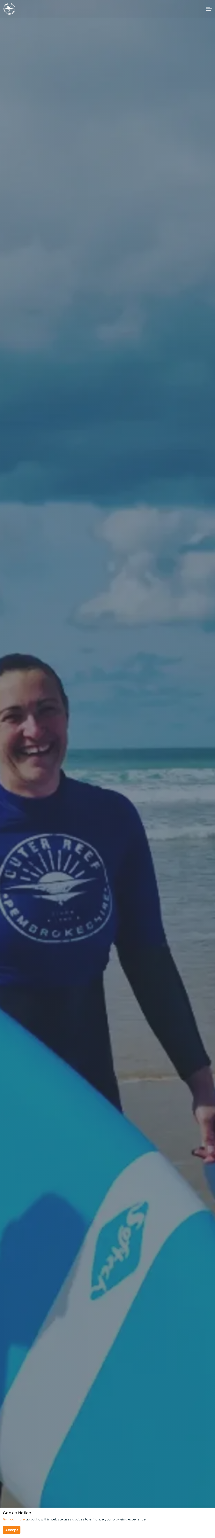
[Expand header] (209, 9)
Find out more (14, 1519)
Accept (11, 1530)
